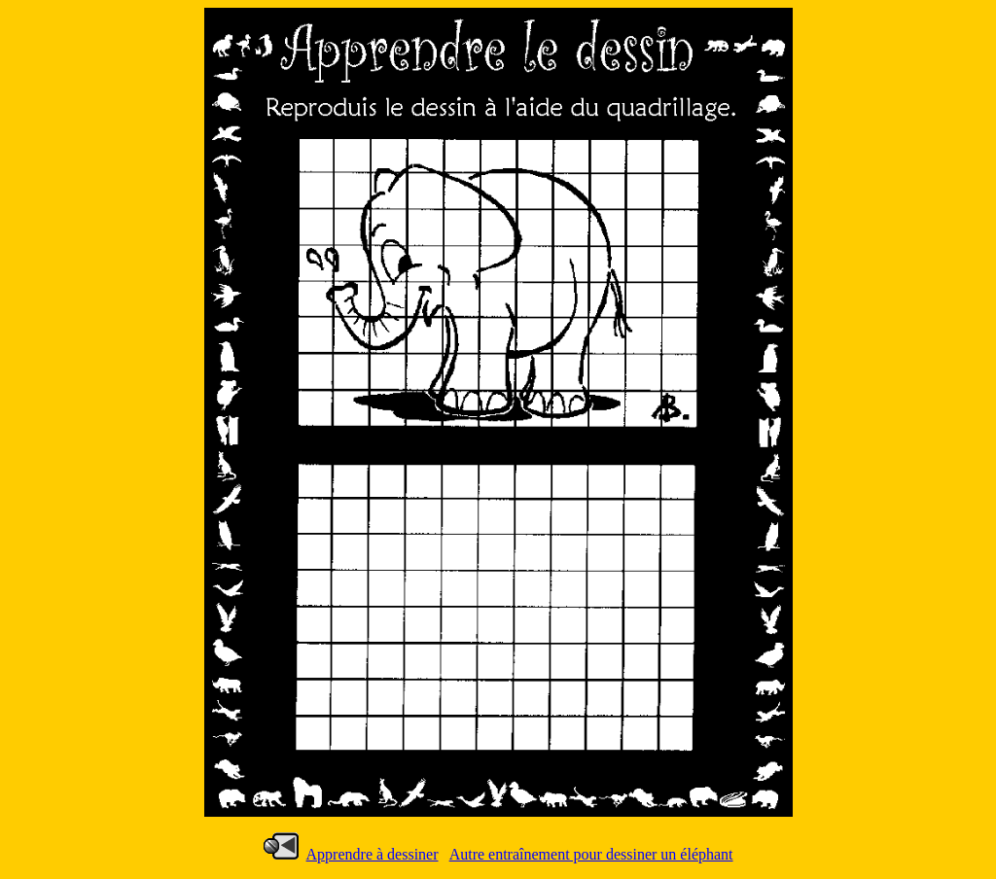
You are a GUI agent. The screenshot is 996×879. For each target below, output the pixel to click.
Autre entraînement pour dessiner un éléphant (591, 854)
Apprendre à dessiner (372, 854)
